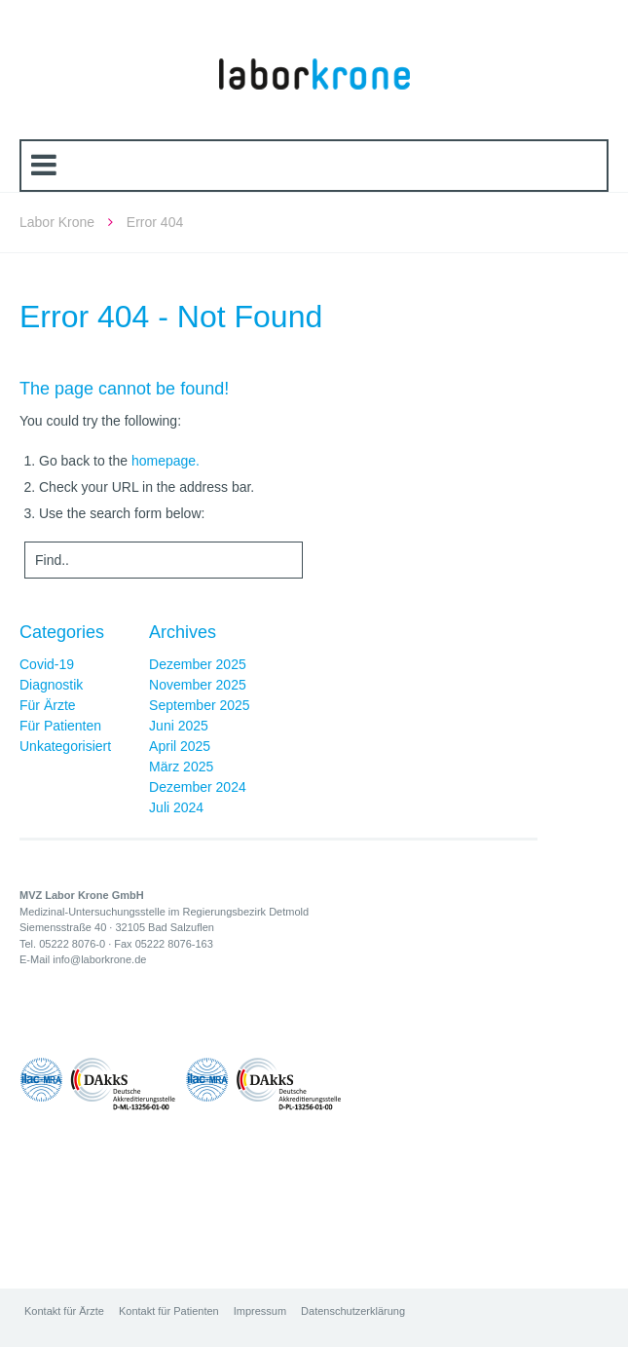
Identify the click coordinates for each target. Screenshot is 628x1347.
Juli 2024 (176, 807)
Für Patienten (60, 725)
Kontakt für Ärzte (64, 1311)
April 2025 (179, 746)
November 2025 (197, 684)
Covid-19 (46, 664)
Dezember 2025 (197, 664)
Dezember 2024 (197, 787)
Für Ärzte (47, 705)
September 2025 (199, 705)
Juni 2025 (178, 725)
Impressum (260, 1311)
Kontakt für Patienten (169, 1311)
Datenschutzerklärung (353, 1311)
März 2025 (181, 766)
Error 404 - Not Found (170, 316)
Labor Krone (56, 222)
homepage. (165, 460)
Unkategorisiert (65, 746)
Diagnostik (51, 684)
